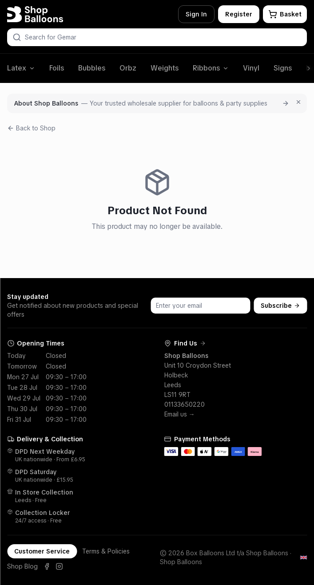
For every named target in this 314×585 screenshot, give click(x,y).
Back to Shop (31, 128)
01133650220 (184, 404)
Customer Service (42, 551)
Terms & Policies (106, 551)
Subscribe (280, 306)
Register (238, 14)
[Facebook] (46, 566)
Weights (165, 68)
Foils (56, 68)
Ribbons (211, 68)
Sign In (196, 14)
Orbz (127, 68)
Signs (283, 68)
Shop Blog (22, 566)
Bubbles (91, 68)
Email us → (179, 414)
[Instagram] (59, 566)
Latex (21, 68)
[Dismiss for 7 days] (298, 102)
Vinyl (251, 68)
